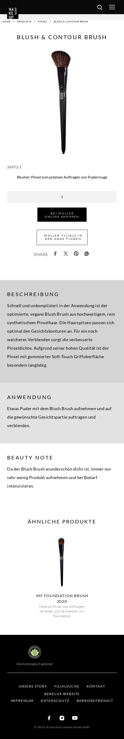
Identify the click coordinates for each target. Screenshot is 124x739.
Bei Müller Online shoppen (62, 215)
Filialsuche (67, 686)
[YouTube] (74, 718)
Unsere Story (33, 686)
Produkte (24, 21)
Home (6, 21)
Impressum (22, 701)
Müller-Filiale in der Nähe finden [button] (63, 237)
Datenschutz (55, 701)
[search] (99, 8)
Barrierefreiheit (95, 701)
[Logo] (19, 13)
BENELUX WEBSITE (62, 694)
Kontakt (96, 686)
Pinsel (42, 21)
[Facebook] (49, 718)
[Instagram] (62, 718)
